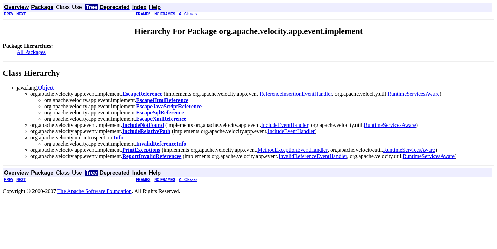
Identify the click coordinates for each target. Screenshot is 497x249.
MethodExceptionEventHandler (292, 150)
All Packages (31, 52)
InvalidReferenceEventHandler (313, 156)
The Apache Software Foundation (94, 191)
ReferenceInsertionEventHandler (296, 94)
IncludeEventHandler (284, 125)
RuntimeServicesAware (413, 94)
